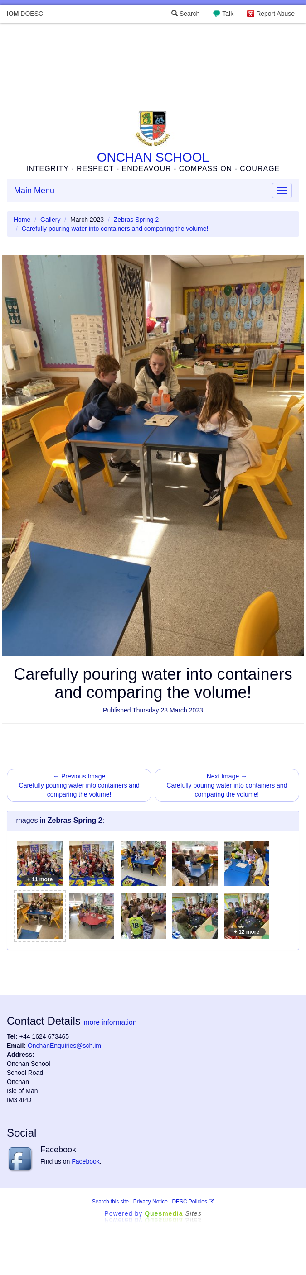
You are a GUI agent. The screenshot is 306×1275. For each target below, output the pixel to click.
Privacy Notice (150, 1202)
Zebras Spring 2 (136, 219)
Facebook (85, 1161)
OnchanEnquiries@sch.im (64, 1045)
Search (185, 13)
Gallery (50, 219)
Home (22, 219)
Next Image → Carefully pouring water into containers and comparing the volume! (226, 785)
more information (109, 1022)
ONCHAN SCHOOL (153, 157)
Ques (173, 1213)
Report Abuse (275, 13)
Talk (227, 13)
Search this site (110, 1202)
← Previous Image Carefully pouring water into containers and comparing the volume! (79, 785)
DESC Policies (193, 1202)
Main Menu (34, 190)
